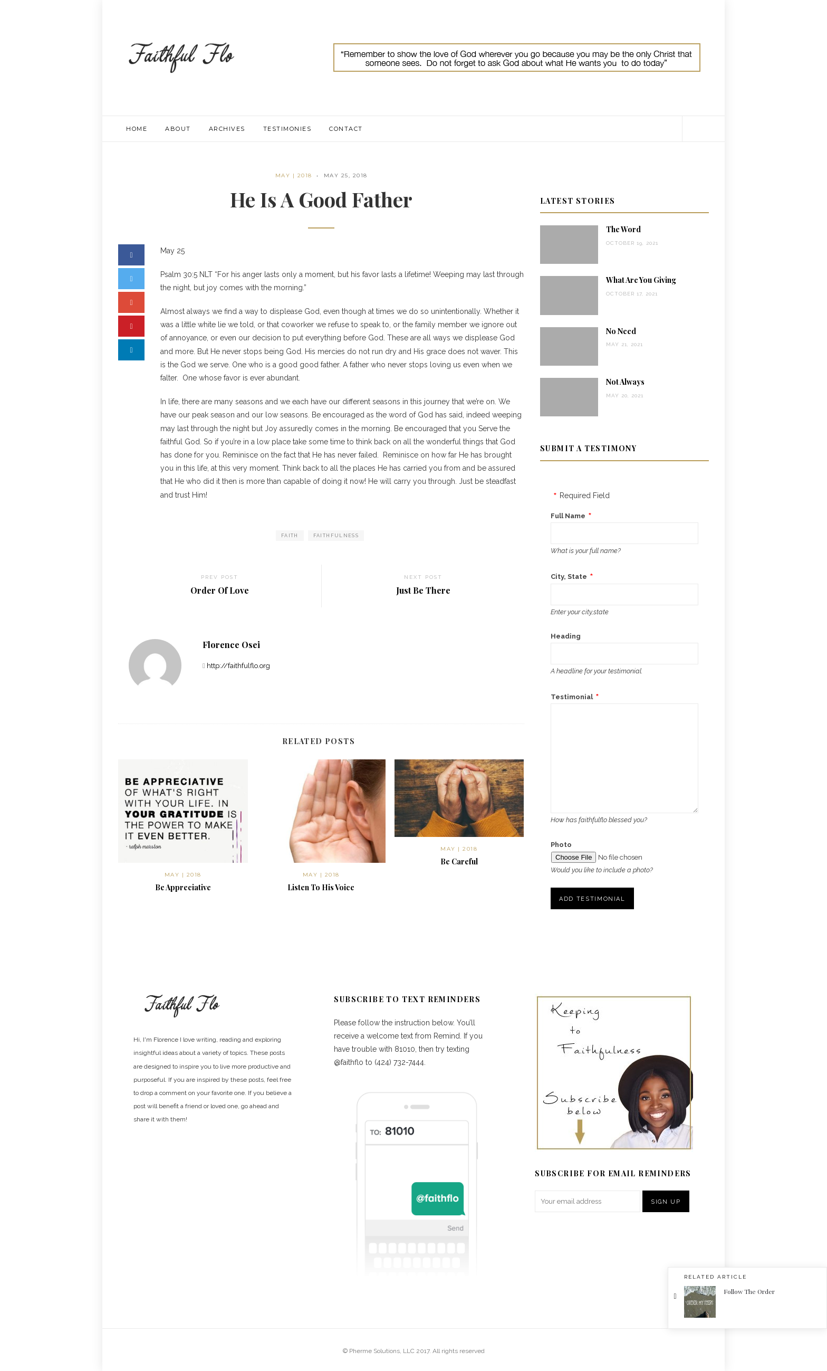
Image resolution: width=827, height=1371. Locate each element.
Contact (346, 128)
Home (136, 128)
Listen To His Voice (320, 887)
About (178, 128)
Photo (561, 845)
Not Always (625, 382)
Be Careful (459, 861)
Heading (566, 636)
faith (290, 535)
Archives (227, 128)
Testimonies (287, 128)
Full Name (568, 516)
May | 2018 (293, 175)
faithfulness (336, 535)
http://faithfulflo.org (238, 666)
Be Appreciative (183, 887)
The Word (623, 229)
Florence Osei (231, 644)
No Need (621, 331)
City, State (569, 576)
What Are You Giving (641, 280)
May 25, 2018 (346, 175)
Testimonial (572, 697)
